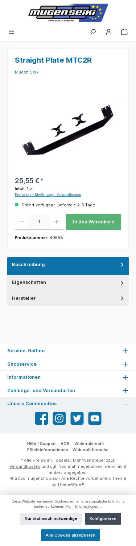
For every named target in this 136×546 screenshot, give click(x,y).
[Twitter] (77, 418)
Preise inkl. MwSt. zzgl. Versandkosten (48, 195)
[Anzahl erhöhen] (56, 222)
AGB (65, 443)
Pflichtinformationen (47, 449)
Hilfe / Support (41, 443)
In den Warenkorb (93, 221)
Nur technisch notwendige (51, 518)
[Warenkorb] (124, 31)
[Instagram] (59, 418)
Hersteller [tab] (68, 298)
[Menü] (12, 31)
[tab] (68, 266)
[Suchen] (93, 31)
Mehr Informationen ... (84, 506)
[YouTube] (95, 418)
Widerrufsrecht (89, 443)
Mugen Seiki (27, 72)
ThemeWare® (71, 484)
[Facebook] (41, 418)
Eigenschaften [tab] (68, 282)
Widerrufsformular (91, 449)
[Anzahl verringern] (21, 222)
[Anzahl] (39, 222)
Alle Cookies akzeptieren (70, 535)
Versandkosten (24, 466)
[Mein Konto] (109, 31)
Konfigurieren (103, 518)
